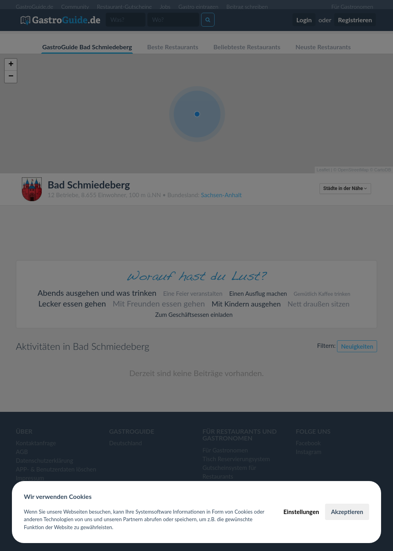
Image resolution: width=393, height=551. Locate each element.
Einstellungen (301, 511)
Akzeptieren (347, 511)
